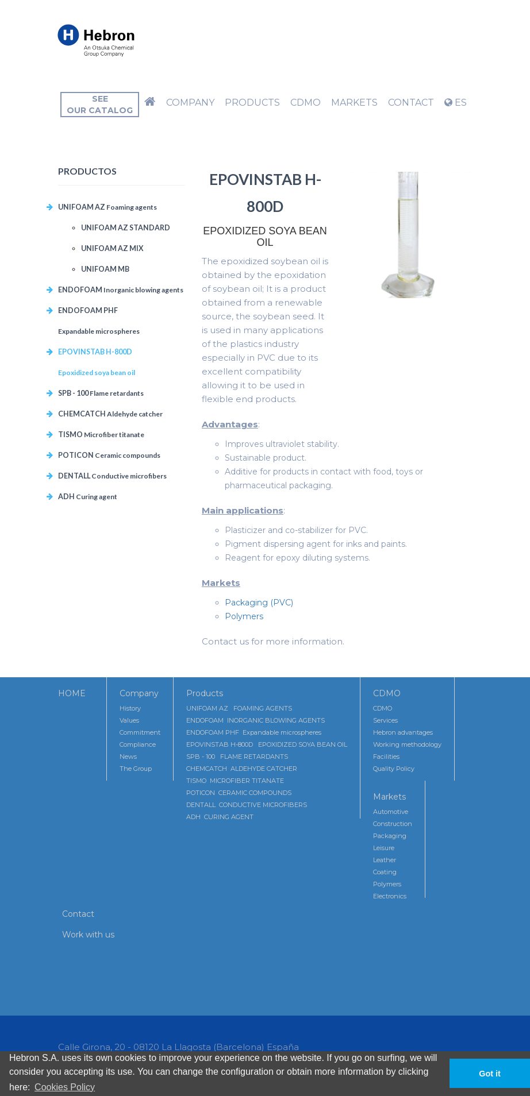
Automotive (390, 812)
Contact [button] (411, 102)
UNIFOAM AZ (107, 207)
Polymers (244, 616)
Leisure (383, 848)
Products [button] (252, 102)
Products (204, 693)
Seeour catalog (100, 104)
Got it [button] (490, 1073)
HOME (72, 693)
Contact (78, 914)
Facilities (386, 756)
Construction (392, 824)
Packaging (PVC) (259, 602)
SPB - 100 (101, 393)
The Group (136, 769)
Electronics (389, 896)
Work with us (88, 934)
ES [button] (455, 102)
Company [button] (190, 102)
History (130, 708)
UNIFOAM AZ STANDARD (125, 227)
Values (129, 720)
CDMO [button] (305, 102)
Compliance (138, 744)
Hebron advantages (403, 732)
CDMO (387, 693)
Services (385, 720)
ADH (87, 496)
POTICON (109, 455)
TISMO (101, 434)
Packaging (389, 836)
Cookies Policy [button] (64, 1087)
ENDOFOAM (120, 289)
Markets (389, 797)
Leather (384, 860)
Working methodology (407, 744)
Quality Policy (393, 769)
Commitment (140, 732)
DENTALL (112, 476)
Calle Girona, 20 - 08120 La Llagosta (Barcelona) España (178, 1046)
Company (139, 693)
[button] (150, 103)
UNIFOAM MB (105, 269)
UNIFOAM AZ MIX (112, 248)
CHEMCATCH (110, 414)
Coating (385, 872)
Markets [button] (354, 102)
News (128, 756)
